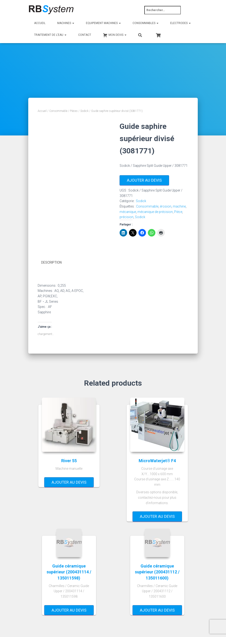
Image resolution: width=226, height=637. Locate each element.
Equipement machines (103, 23)
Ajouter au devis (144, 180)
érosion (165, 206)
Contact (84, 35)
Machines (65, 23)
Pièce (178, 212)
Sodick (84, 111)
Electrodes (180, 23)
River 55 (69, 459)
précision (126, 217)
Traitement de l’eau (50, 35)
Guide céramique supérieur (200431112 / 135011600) (157, 571)
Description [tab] (51, 262)
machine (179, 206)
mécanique (128, 212)
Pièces (74, 111)
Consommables (145, 23)
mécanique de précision (155, 212)
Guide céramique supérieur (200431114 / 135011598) (69, 571)
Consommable (58, 111)
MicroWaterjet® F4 (157, 459)
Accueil (39, 23)
